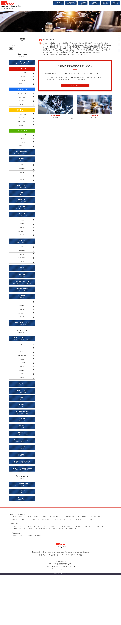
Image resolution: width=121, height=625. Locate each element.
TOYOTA (22, 376)
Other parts (83, 3)
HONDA (22, 70)
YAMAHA (22, 92)
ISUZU (22, 393)
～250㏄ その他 (22, 74)
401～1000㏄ (22, 82)
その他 (22, 192)
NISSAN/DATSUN (22, 380)
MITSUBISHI (22, 389)
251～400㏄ (22, 78)
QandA (94, 3)
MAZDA (22, 384)
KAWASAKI (22, 138)
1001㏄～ (22, 86)
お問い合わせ (75, 85)
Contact (115, 3)
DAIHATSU (22, 397)
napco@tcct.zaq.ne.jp (63, 619)
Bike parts (58, 3)
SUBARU (22, 406)
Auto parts (71, 3)
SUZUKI (22, 115)
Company (105, 3)
